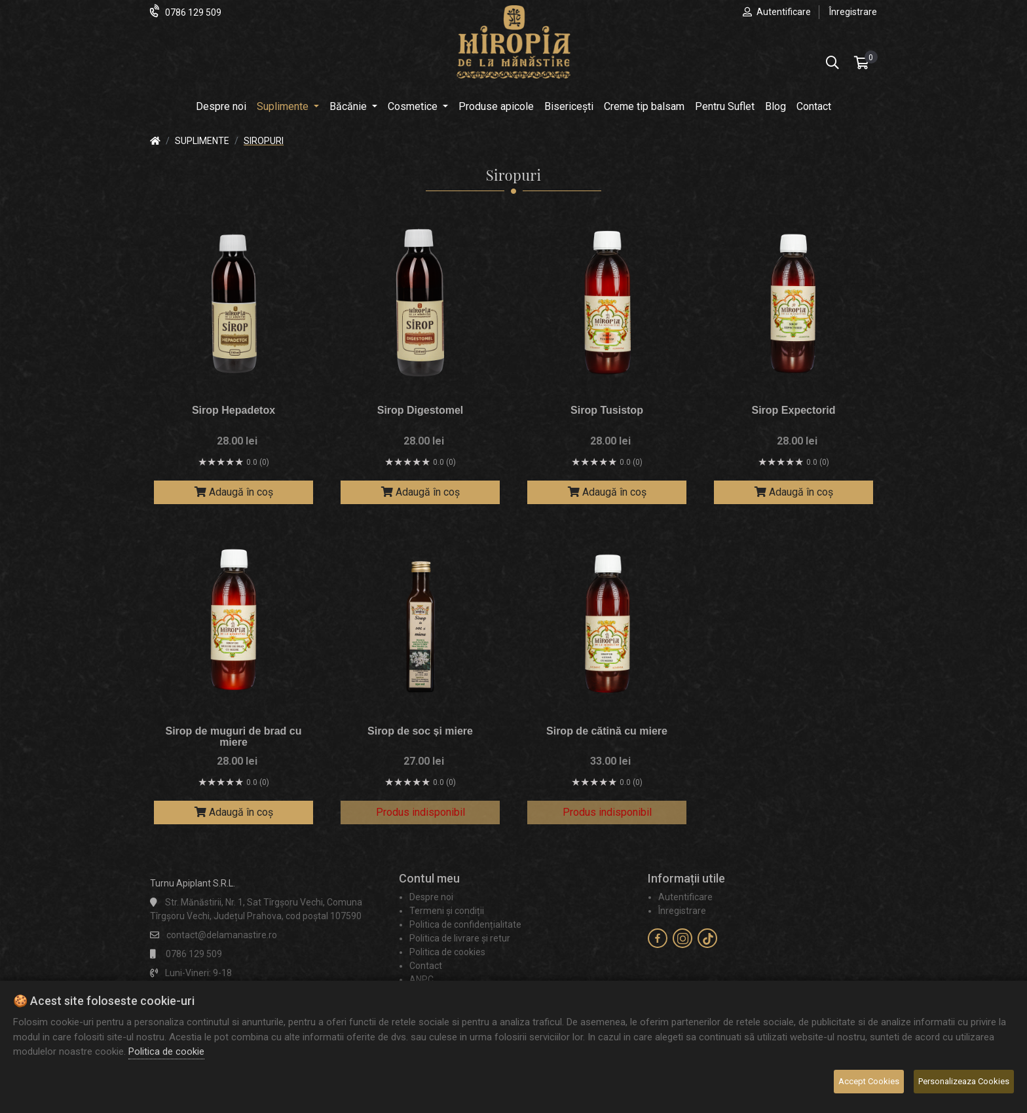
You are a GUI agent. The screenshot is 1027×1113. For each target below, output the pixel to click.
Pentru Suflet (725, 106)
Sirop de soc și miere (420, 731)
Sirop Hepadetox (233, 410)
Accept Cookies (868, 1081)
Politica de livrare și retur (459, 938)
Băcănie (349, 106)
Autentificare (783, 12)
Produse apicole (496, 106)
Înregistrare (853, 12)
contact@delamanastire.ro (221, 935)
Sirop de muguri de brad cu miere (233, 736)
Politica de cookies (447, 952)
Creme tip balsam (644, 106)
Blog (775, 106)
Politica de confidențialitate (465, 924)
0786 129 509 (193, 12)
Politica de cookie (166, 1051)
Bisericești (568, 106)
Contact (813, 106)
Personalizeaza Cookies (963, 1081)
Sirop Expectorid (793, 410)
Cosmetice (414, 106)
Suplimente (284, 106)
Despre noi (221, 106)
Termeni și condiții (446, 910)
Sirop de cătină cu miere (606, 731)
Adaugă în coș (234, 492)
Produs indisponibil (420, 812)
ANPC (421, 979)
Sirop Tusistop (606, 410)
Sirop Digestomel (420, 410)
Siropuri (264, 141)
